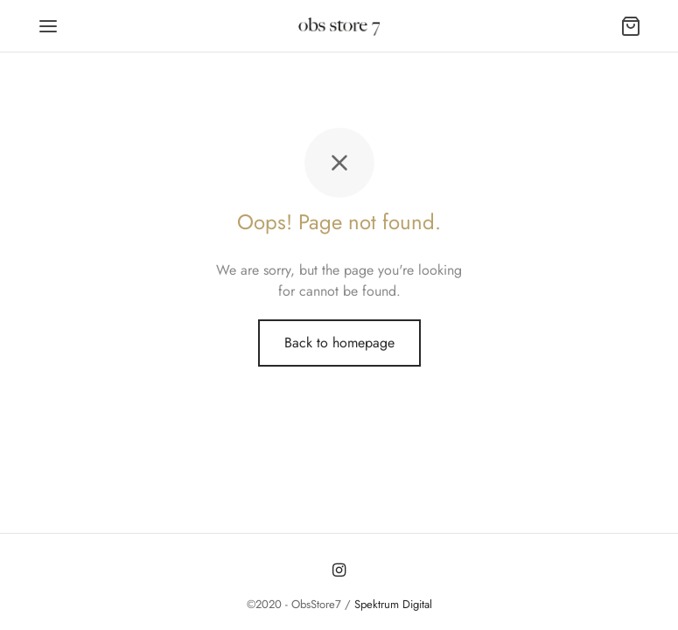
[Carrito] (630, 26)
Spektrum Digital (391, 604)
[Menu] (48, 26)
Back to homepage (339, 342)
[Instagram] (339, 570)
